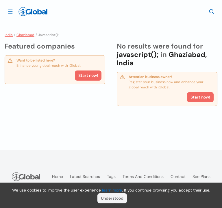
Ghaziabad (25, 35)
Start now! (88, 75)
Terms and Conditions (143, 176)
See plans (201, 176)
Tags (111, 176)
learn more (112, 190)
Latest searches (85, 176)
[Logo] (32, 11)
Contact (178, 176)
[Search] (211, 11)
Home (57, 176)
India (9, 35)
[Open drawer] (10, 11)
